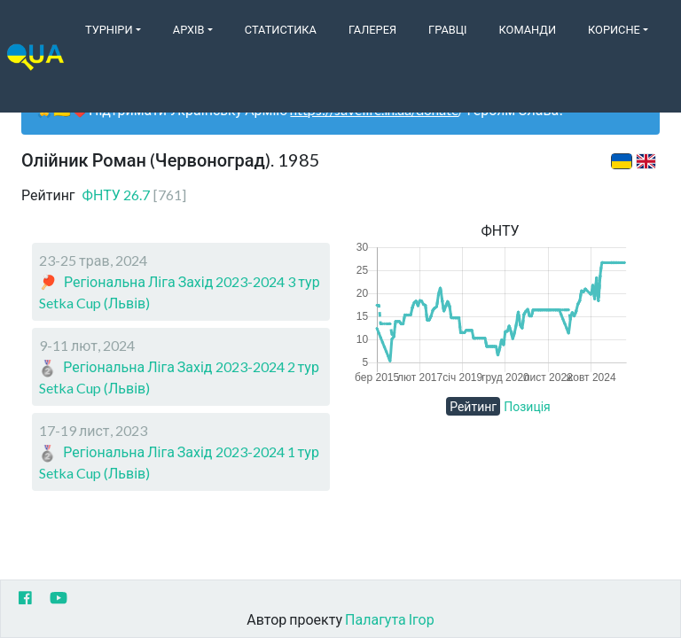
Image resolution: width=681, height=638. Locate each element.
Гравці (447, 29)
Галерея (372, 29)
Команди (527, 29)
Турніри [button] (109, 29)
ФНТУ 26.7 (134, 194)
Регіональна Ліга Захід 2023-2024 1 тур (191, 451)
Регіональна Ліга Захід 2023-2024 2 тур (191, 366)
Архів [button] (189, 29)
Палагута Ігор (389, 619)
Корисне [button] (614, 29)
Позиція (527, 406)
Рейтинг (473, 406)
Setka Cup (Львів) (94, 302)
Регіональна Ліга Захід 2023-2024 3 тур (192, 281)
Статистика (281, 29)
